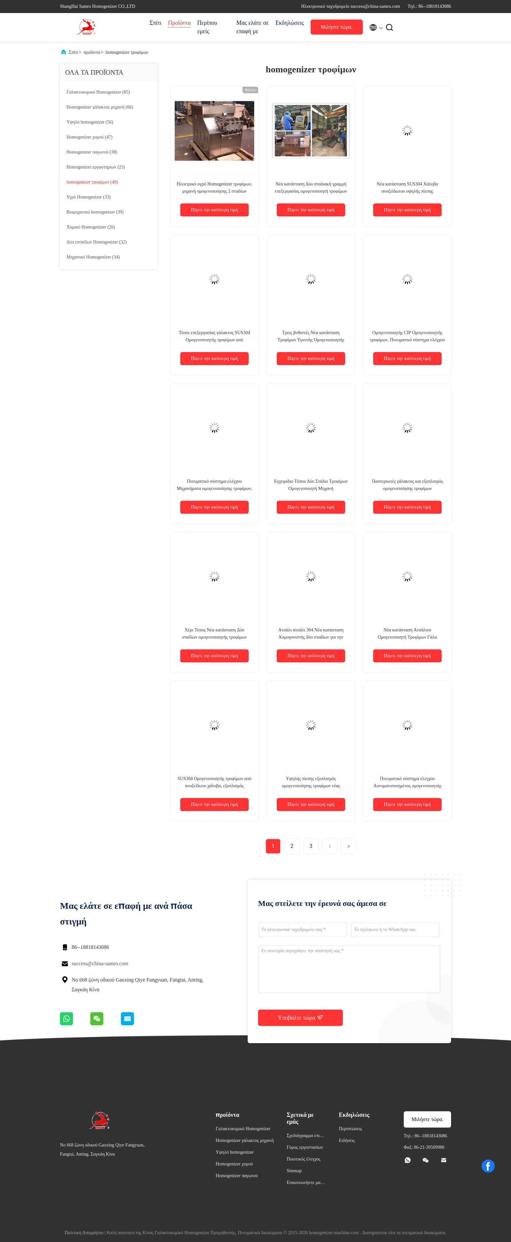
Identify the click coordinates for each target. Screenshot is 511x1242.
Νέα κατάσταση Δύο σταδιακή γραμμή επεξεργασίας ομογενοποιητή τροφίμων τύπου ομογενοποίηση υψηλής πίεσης (311, 191)
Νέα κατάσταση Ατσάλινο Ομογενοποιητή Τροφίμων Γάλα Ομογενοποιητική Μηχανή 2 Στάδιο (407, 637)
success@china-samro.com (100, 963)
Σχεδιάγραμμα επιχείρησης (306, 1136)
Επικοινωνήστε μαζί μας (305, 1183)
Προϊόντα (179, 23)
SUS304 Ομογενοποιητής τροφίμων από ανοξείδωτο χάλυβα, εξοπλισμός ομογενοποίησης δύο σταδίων (215, 785)
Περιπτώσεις (350, 1128)
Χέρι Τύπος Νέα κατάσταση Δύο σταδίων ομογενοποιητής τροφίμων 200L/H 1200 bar (214, 637)
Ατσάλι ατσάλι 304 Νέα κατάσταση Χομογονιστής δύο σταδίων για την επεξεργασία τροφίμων (310, 637)
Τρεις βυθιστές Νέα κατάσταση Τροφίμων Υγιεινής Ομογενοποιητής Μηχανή (311, 339)
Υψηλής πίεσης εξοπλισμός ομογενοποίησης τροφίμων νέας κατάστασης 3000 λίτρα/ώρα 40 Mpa (311, 785)
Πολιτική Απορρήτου (84, 1232)
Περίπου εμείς (207, 27)
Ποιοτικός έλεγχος (303, 1159)
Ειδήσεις (347, 1140)
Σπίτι (155, 23)
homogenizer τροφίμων (127, 52)
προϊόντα (91, 52)
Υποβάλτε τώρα (300, 1017)
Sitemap (294, 1170)
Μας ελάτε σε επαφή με (252, 27)
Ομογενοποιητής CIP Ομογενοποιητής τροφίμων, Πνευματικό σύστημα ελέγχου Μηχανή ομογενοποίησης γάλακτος (407, 339)
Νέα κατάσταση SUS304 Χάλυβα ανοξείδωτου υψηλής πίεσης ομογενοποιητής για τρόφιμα (407, 191)
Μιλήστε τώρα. (337, 27)
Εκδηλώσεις (289, 23)
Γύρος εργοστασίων (305, 1147)
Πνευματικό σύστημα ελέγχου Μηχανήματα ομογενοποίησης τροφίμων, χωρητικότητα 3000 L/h (214, 488)
